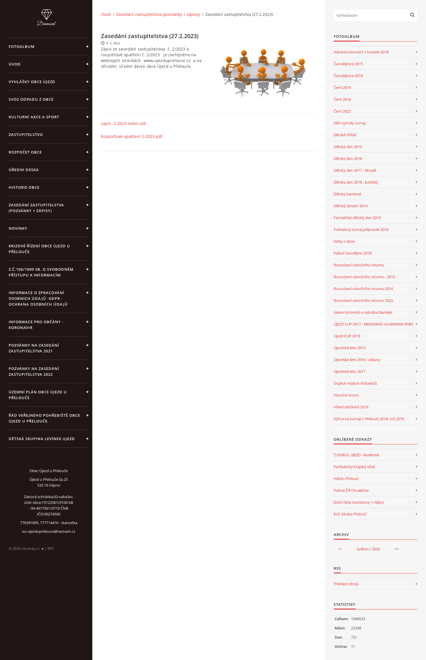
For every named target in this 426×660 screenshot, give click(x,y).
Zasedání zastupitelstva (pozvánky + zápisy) (36, 207)
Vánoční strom (346, 395)
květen (363, 548)
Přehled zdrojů (346, 583)
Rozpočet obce (25, 152)
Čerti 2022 (342, 111)
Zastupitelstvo (26, 134)
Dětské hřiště (345, 134)
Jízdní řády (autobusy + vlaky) (359, 502)
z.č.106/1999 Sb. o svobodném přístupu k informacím (41, 272)
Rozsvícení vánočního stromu (359, 265)
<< (340, 548)
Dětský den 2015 (348, 146)
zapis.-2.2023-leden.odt (123, 123)
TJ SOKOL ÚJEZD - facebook (356, 454)
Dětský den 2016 (348, 158)
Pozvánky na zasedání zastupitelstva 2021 (34, 348)
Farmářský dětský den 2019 (357, 217)
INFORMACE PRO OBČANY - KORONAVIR (36, 324)
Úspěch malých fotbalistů (355, 383)
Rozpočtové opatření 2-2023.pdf (131, 136)
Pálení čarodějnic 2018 (352, 253)
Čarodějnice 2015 (348, 63)
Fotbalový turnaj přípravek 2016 (361, 229)
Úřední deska (24, 169)
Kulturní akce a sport (34, 116)
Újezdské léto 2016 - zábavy (357, 359)
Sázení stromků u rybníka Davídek (363, 312)
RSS (51, 548)
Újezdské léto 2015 (349, 347)
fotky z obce (344, 241)
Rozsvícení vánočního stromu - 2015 (364, 276)
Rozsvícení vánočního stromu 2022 (363, 300)
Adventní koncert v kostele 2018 (361, 52)
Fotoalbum (22, 46)
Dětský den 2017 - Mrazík (355, 170)
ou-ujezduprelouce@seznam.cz (48, 531)
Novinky (18, 228)
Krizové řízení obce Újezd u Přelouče (39, 248)
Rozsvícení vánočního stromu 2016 (363, 288)
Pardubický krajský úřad (354, 466)
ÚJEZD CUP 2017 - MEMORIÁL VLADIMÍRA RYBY (373, 324)
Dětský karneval (347, 194)
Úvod (15, 64)
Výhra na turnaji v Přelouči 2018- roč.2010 (369, 418)
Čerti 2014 (342, 87)
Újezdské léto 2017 (349, 371)
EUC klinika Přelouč (350, 514)
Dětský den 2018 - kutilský (356, 182)
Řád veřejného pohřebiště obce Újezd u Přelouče (44, 418)
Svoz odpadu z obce (31, 99)
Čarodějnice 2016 (348, 75)
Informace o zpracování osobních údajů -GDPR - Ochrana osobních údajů (38, 298)
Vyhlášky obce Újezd (32, 81)
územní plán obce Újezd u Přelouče (38, 394)
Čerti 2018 (342, 99)
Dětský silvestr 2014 (350, 205)
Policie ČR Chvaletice (351, 490)
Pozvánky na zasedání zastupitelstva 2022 (34, 371)
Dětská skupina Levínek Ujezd (42, 438)
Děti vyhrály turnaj (349, 123)
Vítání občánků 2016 (351, 407)
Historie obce (24, 187)
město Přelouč (346, 478)
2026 (376, 548)
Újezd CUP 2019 (347, 336)
